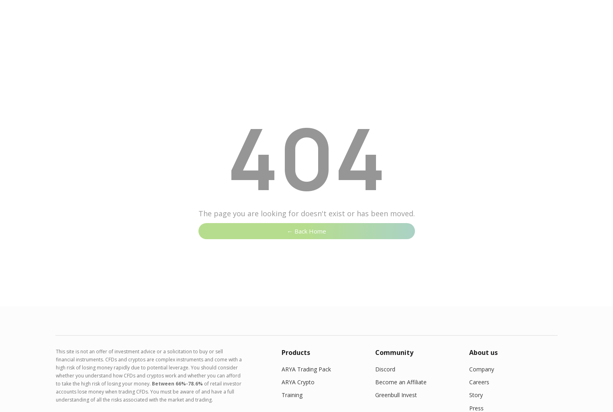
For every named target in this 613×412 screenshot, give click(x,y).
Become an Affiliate (401, 382)
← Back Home (306, 231)
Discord (385, 369)
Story (476, 395)
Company (481, 369)
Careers (479, 382)
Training (292, 395)
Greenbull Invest (396, 395)
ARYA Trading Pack (306, 369)
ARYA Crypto (298, 382)
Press (476, 408)
